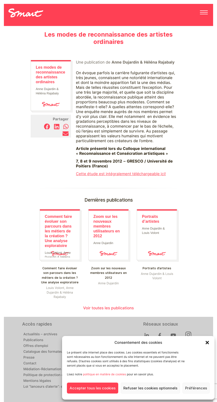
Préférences (196, 388)
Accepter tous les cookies (93, 388)
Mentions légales (37, 381)
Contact (29, 363)
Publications (33, 340)
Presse (29, 358)
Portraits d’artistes (157, 268)
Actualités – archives (40, 334)
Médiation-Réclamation (42, 369)
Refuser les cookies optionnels (150, 388)
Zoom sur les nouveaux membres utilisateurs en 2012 (108, 272)
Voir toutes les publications (108, 308)
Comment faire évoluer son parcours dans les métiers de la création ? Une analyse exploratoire (60, 275)
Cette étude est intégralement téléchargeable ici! (121, 174)
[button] (207, 342)
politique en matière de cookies (104, 374)
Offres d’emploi (35, 346)
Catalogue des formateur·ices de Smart (55, 352)
